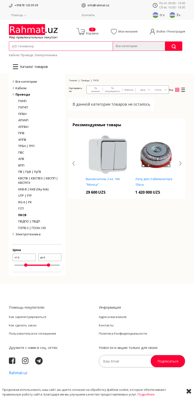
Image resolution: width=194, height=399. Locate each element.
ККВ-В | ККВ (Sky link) (33, 189)
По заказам (95, 90)
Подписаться (167, 361)
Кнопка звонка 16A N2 (102, 182)
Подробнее (146, 394)
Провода (27, 55)
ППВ (21, 133)
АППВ (22, 139)
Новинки (129, 89)
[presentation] (73, 163)
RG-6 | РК (25, 202)
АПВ (21, 159)
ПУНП (22, 101)
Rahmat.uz (18, 372)
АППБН (23, 127)
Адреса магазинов (113, 317)
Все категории (26, 81)
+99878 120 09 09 (26, 5)
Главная (73, 80)
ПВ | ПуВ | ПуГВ (29, 172)
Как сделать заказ (23, 325)
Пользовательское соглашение (32, 333)
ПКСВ (22, 215)
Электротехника (46, 55)
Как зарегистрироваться (27, 317)
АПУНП (23, 120)
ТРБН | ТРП (26, 146)
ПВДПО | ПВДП (29, 221)
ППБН (22, 114)
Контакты (88, 15)
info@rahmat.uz (98, 5)
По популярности (112, 90)
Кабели (14, 55)
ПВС (21, 152)
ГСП (21, 208)
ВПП (21, 165)
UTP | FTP (25, 195)
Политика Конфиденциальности (123, 333)
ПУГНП (23, 107)
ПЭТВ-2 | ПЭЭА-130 (32, 228)
